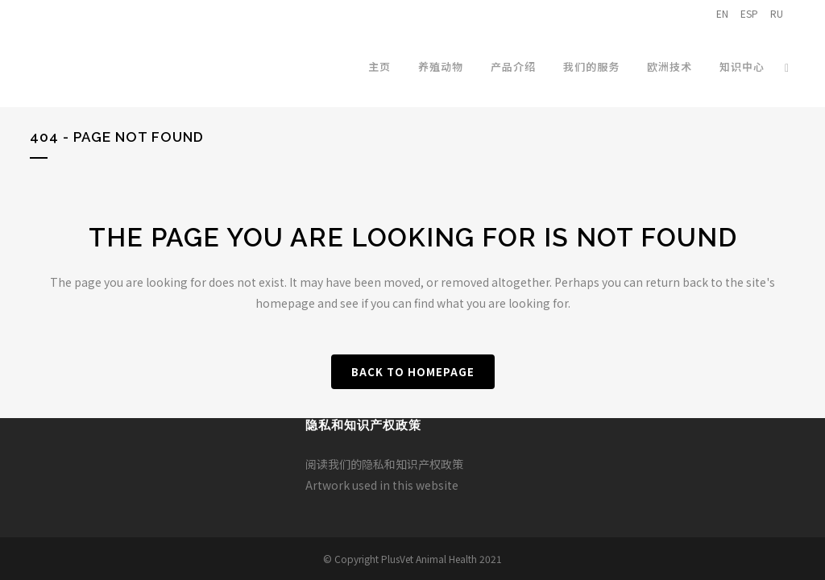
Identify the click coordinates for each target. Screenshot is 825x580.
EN (722, 13)
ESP (749, 13)
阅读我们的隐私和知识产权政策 (384, 464)
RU (776, 13)
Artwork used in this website (381, 485)
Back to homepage (413, 371)
